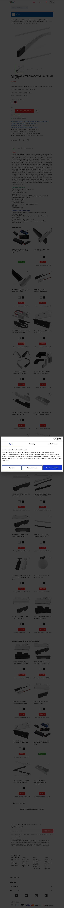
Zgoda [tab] (11, 444)
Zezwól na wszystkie (52, 467)
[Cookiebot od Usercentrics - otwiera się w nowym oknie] (54, 439)
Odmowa (11, 467)
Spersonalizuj (32, 467)
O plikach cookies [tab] (52, 444)
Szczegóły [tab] (32, 444)
